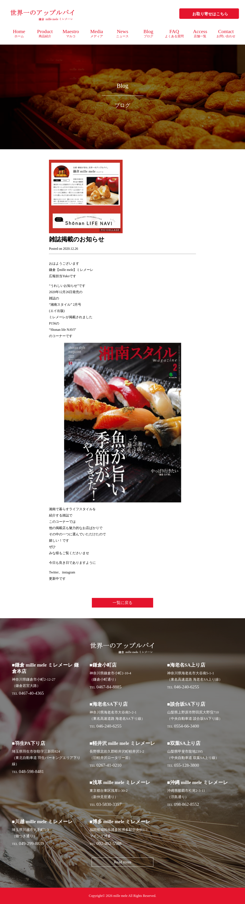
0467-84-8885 (109, 686)
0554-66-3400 (186, 726)
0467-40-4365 (31, 693)
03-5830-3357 (109, 804)
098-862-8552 (186, 804)
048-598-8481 (31, 771)
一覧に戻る (122, 602)
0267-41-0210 (109, 765)
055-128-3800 (186, 765)
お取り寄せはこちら (210, 14)
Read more (122, 862)
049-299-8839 (31, 843)
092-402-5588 (109, 843)
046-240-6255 (186, 686)
